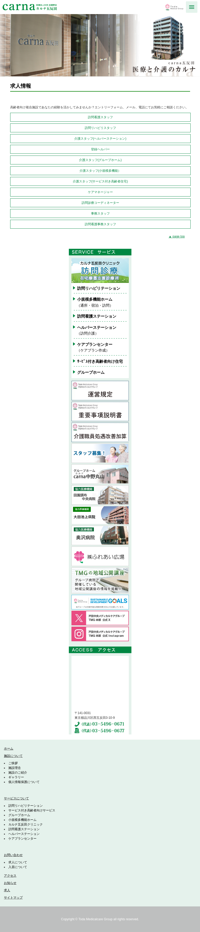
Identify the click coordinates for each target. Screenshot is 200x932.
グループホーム (91, 372)
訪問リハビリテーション (98, 288)
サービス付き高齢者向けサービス (31, 810)
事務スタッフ (100, 213)
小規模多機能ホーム (22, 820)
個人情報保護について (24, 782)
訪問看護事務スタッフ (100, 224)
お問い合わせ (13, 855)
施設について (13, 756)
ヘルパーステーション (24, 834)
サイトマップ (13, 897)
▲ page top (177, 236)
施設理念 (14, 768)
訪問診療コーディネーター (100, 203)
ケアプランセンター (22, 838)
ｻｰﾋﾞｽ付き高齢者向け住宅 (100, 361)
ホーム (8, 748)
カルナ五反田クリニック (25, 824)
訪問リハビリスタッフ (100, 128)
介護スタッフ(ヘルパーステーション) (100, 138)
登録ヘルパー (100, 149)
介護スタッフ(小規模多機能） (100, 171)
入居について (17, 867)
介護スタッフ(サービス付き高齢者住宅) (100, 181)
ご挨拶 (13, 763)
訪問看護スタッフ (100, 117)
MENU (191, 7)
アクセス (10, 875)
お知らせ (10, 883)
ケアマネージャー (100, 192)
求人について (17, 862)
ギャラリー (16, 777)
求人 (7, 890)
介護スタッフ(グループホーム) (100, 160)
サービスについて (16, 798)
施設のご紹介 (17, 772)
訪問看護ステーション (96, 316)
